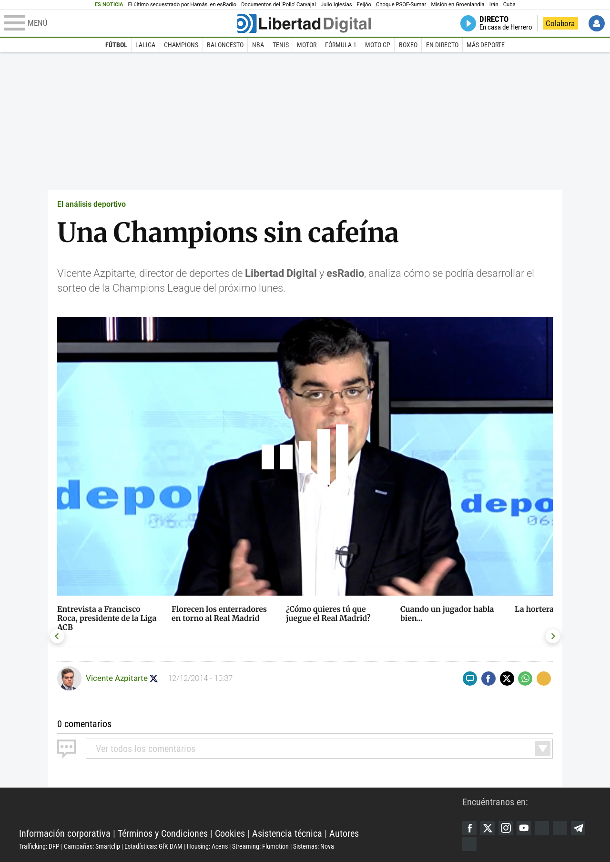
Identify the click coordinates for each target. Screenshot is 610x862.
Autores (344, 833)
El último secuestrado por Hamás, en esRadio (182, 4)
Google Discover (542, 828)
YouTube (524, 828)
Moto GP (377, 45)
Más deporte (486, 45)
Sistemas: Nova (313, 846)
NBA (258, 45)
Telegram (578, 828)
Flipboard (560, 828)
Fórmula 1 (340, 45)
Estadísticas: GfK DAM (153, 846)
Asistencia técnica (287, 833)
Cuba (509, 4)
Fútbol (116, 45)
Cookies (230, 833)
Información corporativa (65, 833)
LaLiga (145, 45)
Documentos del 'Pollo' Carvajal (278, 4)
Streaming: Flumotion (260, 846)
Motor (306, 45)
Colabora (560, 23)
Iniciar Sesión (597, 23)
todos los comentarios (145, 748)
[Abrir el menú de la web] (119, 23)
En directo (442, 45)
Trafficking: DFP (39, 846)
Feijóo (364, 4)
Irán (493, 4)
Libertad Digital (240, 809)
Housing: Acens (207, 846)
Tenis (281, 45)
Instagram (505, 828)
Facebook (469, 828)
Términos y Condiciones (163, 833)
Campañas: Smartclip (92, 846)
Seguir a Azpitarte (153, 678)
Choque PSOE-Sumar (401, 4)
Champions (181, 45)
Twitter (487, 828)
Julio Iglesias (336, 4)
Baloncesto (225, 45)
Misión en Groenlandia (457, 4)
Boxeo (408, 45)
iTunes (469, 844)
